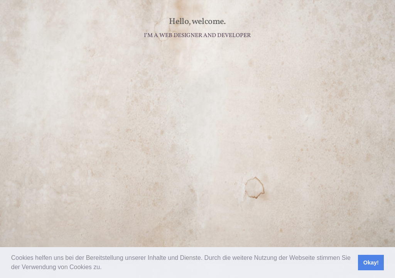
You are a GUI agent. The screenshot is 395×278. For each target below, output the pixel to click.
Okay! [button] (371, 262)
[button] (104, 268)
